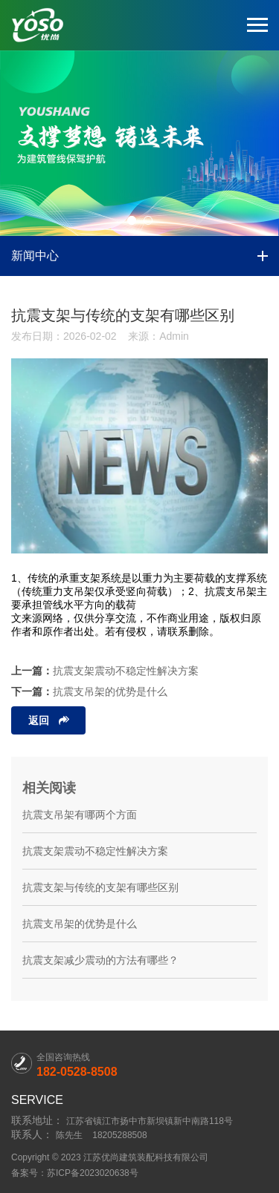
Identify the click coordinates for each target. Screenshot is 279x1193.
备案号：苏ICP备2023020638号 (74, 1173)
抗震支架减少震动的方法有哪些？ (100, 960)
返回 (38, 720)
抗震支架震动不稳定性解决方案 (126, 671)
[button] (131, 220)
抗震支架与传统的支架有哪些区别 (100, 887)
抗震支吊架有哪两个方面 (79, 815)
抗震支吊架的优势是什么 (110, 691)
